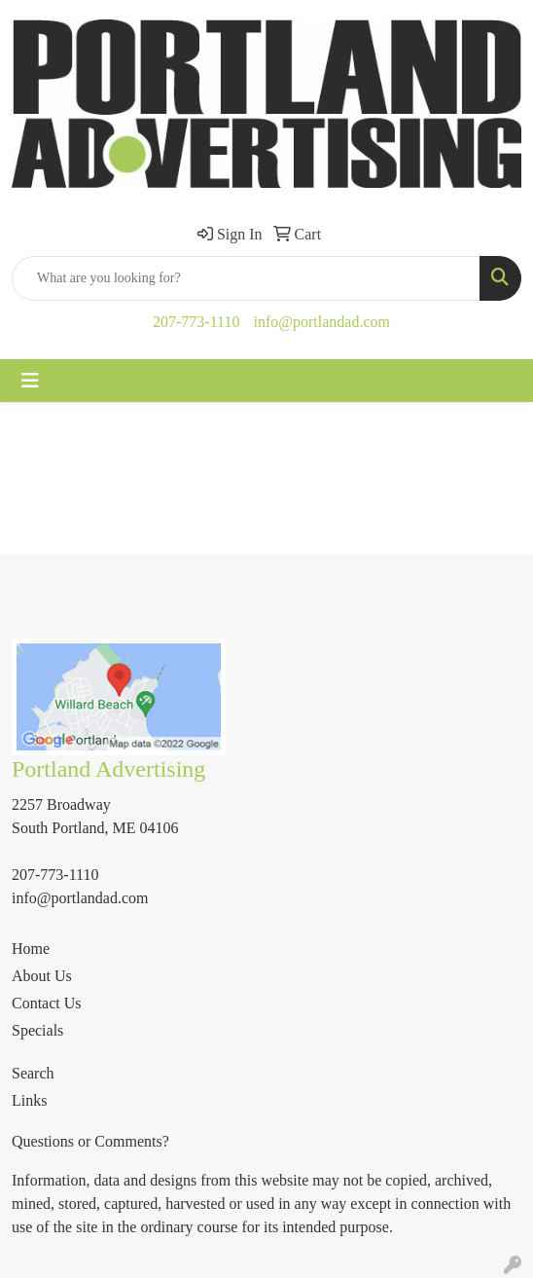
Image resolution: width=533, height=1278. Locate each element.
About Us (42, 976)
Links (29, 1100)
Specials (37, 1030)
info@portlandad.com (321, 321)
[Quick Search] (246, 278)
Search (33, 1073)
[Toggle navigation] (30, 380)
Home (31, 948)
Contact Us (47, 1003)
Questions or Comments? (90, 1141)
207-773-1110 (196, 321)
